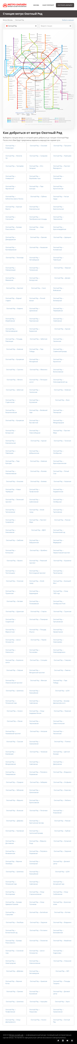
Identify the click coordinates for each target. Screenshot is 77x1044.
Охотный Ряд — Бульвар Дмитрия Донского (61, 702)
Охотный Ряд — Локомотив (38, 941)
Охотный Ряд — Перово (38, 640)
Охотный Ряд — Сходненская (11, 620)
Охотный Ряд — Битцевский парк (58, 883)
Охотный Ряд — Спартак (38, 611)
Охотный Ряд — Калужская (62, 481)
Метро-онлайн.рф (16, 1035)
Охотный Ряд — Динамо (62, 278)
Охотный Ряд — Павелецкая (58, 259)
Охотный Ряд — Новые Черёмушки (13, 490)
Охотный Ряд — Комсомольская (34, 208)
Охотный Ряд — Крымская (38, 981)
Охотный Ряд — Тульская (14, 741)
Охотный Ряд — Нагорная (38, 731)
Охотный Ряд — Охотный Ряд (61, 1021)
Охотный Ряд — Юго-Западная (36, 167)
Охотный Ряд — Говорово (62, 660)
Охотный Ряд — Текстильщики (11, 572)
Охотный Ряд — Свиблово (14, 540)
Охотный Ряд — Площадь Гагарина (61, 982)
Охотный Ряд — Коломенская (58, 248)
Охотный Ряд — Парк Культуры (13, 462)
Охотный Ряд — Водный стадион (13, 299)
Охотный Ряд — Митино (15, 380)
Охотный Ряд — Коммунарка (11, 147)
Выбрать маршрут (68, 20)
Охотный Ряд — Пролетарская (58, 572)
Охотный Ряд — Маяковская (11, 279)
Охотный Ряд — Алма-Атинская (36, 228)
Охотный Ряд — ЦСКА (62, 691)
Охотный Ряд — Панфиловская (11, 1011)
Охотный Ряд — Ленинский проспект (15, 501)
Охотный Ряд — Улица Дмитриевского (13, 1021)
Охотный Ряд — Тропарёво (15, 166)
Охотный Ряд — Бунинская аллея (62, 903)
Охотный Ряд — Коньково (14, 481)
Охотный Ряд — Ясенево (38, 471)
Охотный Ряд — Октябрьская (58, 452)
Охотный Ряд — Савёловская (34, 702)
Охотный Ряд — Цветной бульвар (61, 753)
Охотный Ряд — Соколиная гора (14, 952)
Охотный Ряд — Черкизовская (58, 218)
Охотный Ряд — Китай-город (36, 511)
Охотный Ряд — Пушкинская (11, 592)
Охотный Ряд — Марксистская (11, 631)
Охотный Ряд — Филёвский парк (38, 411)
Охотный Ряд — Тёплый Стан (61, 472)
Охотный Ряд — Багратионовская (11, 411)
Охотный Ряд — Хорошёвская (34, 692)
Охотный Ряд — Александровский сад (60, 381)
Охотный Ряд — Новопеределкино (59, 651)
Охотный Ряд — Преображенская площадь (38, 218)
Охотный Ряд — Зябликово (14, 790)
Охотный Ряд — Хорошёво (38, 1002)
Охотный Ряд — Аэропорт (14, 288)
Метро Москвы (8, 20)
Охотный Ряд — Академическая (58, 490)
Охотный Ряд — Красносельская (58, 208)
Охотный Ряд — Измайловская (11, 320)
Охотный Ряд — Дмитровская (58, 763)
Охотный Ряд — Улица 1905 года (60, 592)
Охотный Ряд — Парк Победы (36, 350)
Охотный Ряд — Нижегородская (11, 962)
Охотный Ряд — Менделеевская (11, 763)
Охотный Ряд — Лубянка (38, 196)
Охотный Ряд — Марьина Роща (37, 842)
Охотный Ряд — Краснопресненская (59, 462)
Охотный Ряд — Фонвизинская (11, 852)
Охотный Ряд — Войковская (58, 289)
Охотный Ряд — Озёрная (14, 670)
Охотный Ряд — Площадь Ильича (37, 631)
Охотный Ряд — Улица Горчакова (36, 903)
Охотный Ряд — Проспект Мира (61, 432)
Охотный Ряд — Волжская (14, 810)
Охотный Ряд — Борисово (62, 790)
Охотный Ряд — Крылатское (58, 360)
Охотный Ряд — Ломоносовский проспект (14, 682)
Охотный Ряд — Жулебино (38, 550)
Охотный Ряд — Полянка (62, 741)
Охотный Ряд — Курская (62, 329)
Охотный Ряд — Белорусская (34, 279)
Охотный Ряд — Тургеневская (58, 511)
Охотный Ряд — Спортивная (58, 177)
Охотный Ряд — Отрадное (14, 782)
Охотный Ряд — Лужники (14, 991)
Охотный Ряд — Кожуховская (58, 812)
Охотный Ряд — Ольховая (38, 146)
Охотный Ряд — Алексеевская (11, 531)
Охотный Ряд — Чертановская (34, 722)
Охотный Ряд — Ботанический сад (59, 531)
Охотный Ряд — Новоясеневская (11, 472)
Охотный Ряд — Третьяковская (11, 511)
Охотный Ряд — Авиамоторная (58, 631)
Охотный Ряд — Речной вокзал (37, 299)
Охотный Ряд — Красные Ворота (14, 208)
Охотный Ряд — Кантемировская (11, 248)
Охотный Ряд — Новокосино (11, 651)
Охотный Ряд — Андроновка (58, 952)
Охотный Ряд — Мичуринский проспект (37, 671)
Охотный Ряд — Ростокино (38, 930)
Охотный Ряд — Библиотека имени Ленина (14, 198)
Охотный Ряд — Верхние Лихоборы (14, 862)
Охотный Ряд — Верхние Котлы (14, 982)
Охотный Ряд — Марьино (14, 800)
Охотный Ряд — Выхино (15, 561)
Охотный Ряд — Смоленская (58, 340)
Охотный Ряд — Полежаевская (34, 602)
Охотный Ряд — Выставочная (34, 421)
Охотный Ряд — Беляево (38, 481)
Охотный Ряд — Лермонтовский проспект (61, 551)
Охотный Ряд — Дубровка (14, 821)
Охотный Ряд (19, 20)
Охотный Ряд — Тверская (62, 268)
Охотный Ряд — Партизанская (34, 320)
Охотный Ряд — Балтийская (38, 912)
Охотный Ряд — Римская (62, 821)
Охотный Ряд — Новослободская (34, 432)
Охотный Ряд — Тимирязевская (11, 773)
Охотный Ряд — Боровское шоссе (14, 661)
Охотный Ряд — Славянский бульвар (60, 350)
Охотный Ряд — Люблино (62, 800)
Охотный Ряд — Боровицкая (11, 753)
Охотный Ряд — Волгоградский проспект (37, 572)
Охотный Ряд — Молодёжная (34, 360)
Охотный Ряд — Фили (62, 400)
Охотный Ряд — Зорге (62, 1002)
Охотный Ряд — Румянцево (62, 156)
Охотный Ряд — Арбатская (38, 339)
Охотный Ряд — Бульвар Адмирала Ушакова (14, 903)
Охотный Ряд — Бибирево (38, 782)
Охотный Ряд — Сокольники (11, 218)
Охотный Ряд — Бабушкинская (34, 541)
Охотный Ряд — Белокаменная (58, 931)
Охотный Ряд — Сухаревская (11, 521)
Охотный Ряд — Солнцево (38, 660)
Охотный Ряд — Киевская (14, 349)
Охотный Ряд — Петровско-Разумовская (38, 773)
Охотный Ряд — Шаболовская (34, 501)
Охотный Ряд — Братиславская (34, 801)
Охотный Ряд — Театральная (34, 269)
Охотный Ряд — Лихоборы (14, 922)
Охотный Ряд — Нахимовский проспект (13, 732)
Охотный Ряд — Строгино (14, 369)
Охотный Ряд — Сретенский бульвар (36, 832)
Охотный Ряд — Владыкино (62, 772)
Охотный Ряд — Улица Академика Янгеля (36, 712)
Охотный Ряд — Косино (38, 1020)
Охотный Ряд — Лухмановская (58, 1011)
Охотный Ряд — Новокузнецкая (11, 269)
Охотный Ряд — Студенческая (11, 401)
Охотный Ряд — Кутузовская (34, 401)
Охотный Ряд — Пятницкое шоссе (38, 381)
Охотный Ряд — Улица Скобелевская (60, 893)
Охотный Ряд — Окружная (62, 851)
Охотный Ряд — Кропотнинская (58, 187)
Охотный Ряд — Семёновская (58, 320)
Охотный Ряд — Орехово (38, 237)
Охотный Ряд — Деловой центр (61, 862)
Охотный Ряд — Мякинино (38, 369)
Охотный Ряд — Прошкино (62, 146)
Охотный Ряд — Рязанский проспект (38, 562)
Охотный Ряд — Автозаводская (34, 259)
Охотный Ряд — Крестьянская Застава (36, 822)
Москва (36, 5)
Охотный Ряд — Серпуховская (34, 743)
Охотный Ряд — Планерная (38, 619)
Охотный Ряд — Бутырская (62, 841)
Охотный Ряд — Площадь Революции (14, 340)
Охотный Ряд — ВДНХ (38, 530)
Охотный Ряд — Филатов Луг (14, 157)
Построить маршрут (65, 5)
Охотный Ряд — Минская (38, 680)
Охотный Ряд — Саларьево (39, 156)
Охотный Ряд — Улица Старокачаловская (36, 893)
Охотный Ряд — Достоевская (11, 842)
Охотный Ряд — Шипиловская (34, 791)
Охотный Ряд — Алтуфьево (62, 782)
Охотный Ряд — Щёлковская (34, 310)
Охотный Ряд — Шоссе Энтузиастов (13, 641)
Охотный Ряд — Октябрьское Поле (59, 602)
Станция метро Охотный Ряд (22, 13)
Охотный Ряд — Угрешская (62, 961)
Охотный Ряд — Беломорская (58, 299)
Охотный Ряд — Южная (14, 721)
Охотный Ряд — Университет (11, 177)
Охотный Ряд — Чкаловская (15, 831)
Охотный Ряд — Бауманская (34, 330)
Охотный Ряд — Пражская (62, 711)
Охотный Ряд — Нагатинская (58, 732)
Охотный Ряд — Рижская (62, 520)
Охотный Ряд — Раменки (62, 670)
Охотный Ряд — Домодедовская (11, 238)
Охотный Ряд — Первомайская (58, 310)
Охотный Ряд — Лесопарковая (11, 893)
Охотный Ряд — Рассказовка (34, 651)
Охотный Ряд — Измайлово (62, 941)
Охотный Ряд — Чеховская (38, 752)
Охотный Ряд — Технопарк (15, 258)
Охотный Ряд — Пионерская (58, 411)
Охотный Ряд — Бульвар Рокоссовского (14, 228)
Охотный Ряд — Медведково (58, 541)
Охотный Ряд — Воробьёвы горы (35, 177)
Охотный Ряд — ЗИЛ (62, 971)
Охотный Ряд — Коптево (62, 912)
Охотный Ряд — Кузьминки (62, 561)
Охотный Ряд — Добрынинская (34, 452)
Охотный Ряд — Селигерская (34, 862)
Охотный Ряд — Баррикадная (34, 592)
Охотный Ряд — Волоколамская (58, 371)
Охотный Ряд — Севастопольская (59, 722)
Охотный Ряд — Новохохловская (34, 962)
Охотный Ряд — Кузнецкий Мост (62, 582)
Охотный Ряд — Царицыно (62, 237)
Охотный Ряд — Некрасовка (34, 1011)
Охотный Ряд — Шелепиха (14, 691)
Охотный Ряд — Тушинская (62, 611)
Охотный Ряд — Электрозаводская (11, 330)
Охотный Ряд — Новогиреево (58, 641)
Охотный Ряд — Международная (58, 421)
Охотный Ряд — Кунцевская (15, 359)
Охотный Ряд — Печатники (39, 810)
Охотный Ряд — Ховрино (14, 308)
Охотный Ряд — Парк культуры (36, 187)
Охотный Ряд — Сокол (38, 288)
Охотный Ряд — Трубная (62, 831)
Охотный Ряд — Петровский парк (11, 702)
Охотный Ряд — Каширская (38, 247)
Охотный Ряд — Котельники (11, 551)
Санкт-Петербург (48, 5)
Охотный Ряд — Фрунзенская (11, 187)
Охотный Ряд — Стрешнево (11, 913)
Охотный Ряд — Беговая (15, 601)
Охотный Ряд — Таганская (62, 441)
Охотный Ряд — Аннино (15, 711)
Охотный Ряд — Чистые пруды (61, 198)
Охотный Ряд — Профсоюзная (34, 490)
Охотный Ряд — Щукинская (15, 611)
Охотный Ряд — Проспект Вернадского (61, 167)
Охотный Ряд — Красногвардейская (59, 228)
